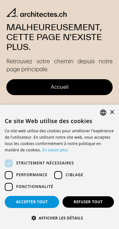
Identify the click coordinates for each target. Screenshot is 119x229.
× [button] (111, 112)
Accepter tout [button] (32, 202)
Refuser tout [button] (88, 202)
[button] (59, 218)
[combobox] (103, 112)
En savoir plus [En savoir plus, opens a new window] (55, 150)
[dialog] (59, 167)
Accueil (60, 87)
